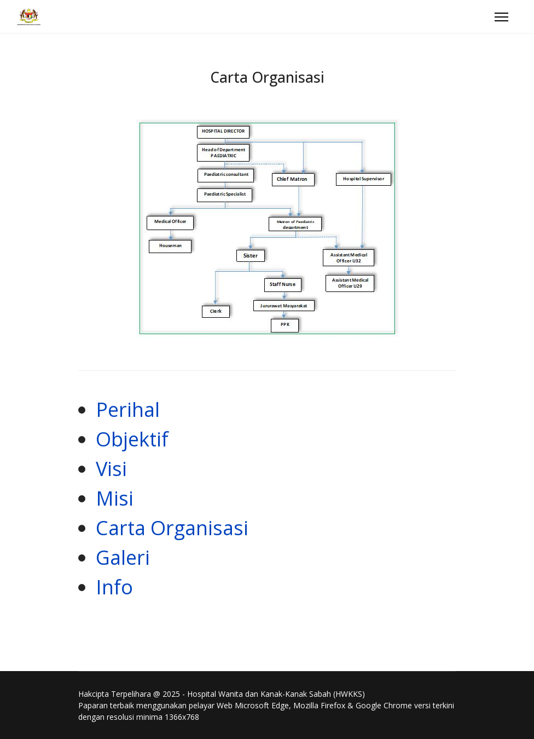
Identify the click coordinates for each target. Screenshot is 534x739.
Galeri (123, 557)
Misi (115, 498)
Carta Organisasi (172, 527)
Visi (111, 468)
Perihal (128, 409)
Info (114, 587)
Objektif (132, 439)
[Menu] (501, 17)
